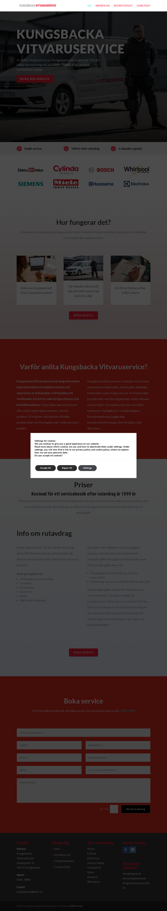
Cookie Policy (143, 6)
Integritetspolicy (123, 6)
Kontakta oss (103, 6)
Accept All (45, 468)
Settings (87, 468)
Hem (89, 6)
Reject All (67, 468)
